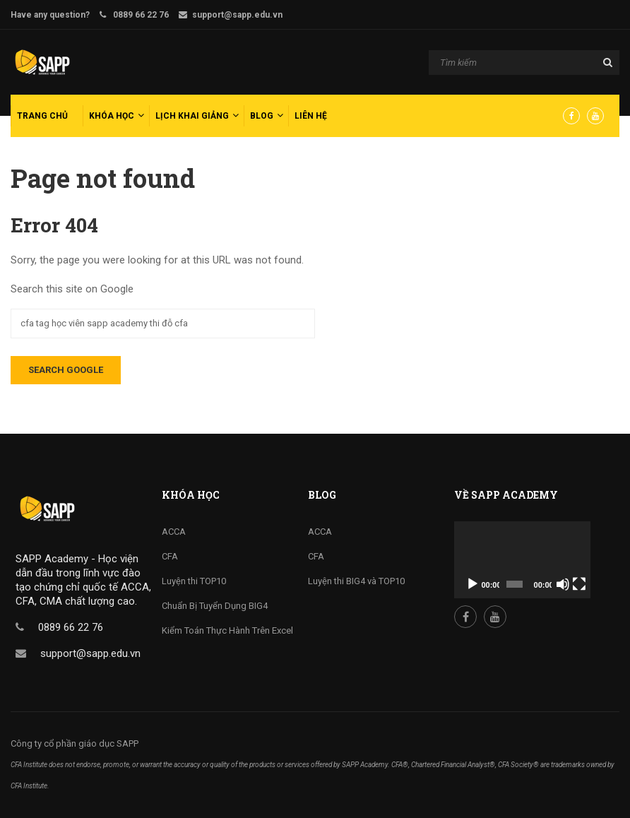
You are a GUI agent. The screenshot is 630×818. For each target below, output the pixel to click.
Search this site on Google (72, 289)
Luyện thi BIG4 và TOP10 (356, 581)
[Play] (472, 584)
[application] (522, 559)
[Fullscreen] (579, 584)
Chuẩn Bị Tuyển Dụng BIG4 (215, 605)
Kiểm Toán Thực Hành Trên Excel (227, 630)
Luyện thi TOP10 (194, 581)
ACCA (174, 531)
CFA (170, 556)
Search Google (65, 369)
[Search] (524, 63)
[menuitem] (45, 116)
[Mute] (563, 584)
